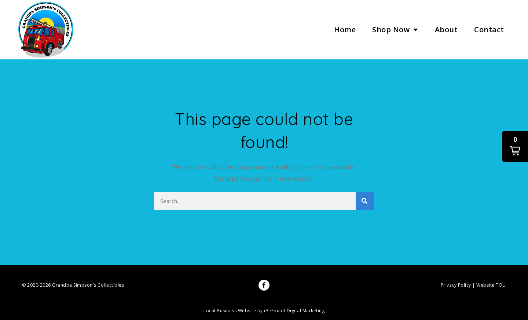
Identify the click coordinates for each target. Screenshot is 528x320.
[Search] (365, 201)
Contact (489, 29)
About (446, 29)
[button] (515, 146)
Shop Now (395, 29)
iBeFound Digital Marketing (294, 311)
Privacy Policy (456, 285)
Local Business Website (229, 311)
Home (345, 29)
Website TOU (491, 285)
